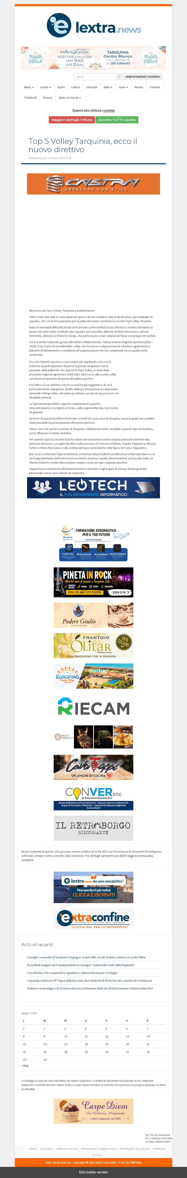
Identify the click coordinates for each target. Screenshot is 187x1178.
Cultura (75, 87)
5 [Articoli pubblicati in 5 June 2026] (106, 1028)
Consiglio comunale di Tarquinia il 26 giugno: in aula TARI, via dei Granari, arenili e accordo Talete (86, 957)
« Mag (25, 1065)
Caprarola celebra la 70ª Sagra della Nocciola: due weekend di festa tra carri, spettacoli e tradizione (89, 980)
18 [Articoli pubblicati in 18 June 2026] (86, 1044)
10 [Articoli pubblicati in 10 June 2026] (65, 1036)
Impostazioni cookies (143, 76)
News (29, 87)
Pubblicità (30, 97)
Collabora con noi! (67, 1149)
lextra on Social (70, 97)
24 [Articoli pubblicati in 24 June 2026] (65, 1052)
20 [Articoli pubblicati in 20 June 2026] (127, 1044)
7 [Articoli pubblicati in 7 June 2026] (147, 1028)
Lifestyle (91, 87)
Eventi (45, 87)
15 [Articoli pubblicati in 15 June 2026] (24, 1044)
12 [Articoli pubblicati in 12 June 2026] (106, 1036)
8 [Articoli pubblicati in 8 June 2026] (24, 1036)
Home (33, 1149)
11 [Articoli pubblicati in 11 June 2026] (86, 1036)
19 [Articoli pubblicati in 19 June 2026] (106, 1044)
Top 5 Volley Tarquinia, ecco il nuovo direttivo (83, 145)
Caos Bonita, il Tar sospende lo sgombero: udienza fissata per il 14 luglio (72, 973)
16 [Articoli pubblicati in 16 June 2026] (45, 1044)
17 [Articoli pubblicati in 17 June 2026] (65, 1044)
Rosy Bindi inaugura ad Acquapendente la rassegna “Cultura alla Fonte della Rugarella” (81, 965)
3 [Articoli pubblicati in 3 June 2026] (65, 1028)
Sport (61, 87)
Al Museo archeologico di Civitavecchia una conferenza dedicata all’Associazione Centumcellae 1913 (90, 988)
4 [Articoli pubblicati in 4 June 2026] (85, 1028)
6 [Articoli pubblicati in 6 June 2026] (126, 1028)
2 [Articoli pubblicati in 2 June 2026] (44, 1028)
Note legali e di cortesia (134, 1149)
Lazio (123, 87)
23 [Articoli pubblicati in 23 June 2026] (45, 1052)
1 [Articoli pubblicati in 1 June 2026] (24, 1028)
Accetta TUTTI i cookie (117, 120)
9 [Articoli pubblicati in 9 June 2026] (44, 1036)
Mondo (139, 87)
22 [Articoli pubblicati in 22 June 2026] (24, 1052)
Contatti (155, 87)
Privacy (47, 97)
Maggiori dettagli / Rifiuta (72, 120)
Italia (108, 87)
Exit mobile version (93, 1172)
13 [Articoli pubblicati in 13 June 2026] (127, 1036)
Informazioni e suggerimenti (98, 1149)
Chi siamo (46, 1149)
